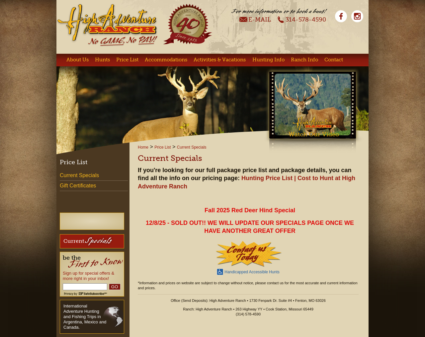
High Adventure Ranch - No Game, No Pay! (107, 25)
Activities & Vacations (220, 60)
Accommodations (166, 60)
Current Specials (192, 147)
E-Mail (255, 19)
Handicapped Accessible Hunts (248, 271)
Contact (333, 60)
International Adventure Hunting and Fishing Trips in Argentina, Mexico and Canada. (84, 316)
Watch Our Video (314, 134)
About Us (77, 60)
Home (143, 147)
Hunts (102, 60)
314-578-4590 (301, 19)
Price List (127, 60)
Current (87, 241)
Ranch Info (304, 60)
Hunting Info (268, 60)
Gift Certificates (78, 185)
